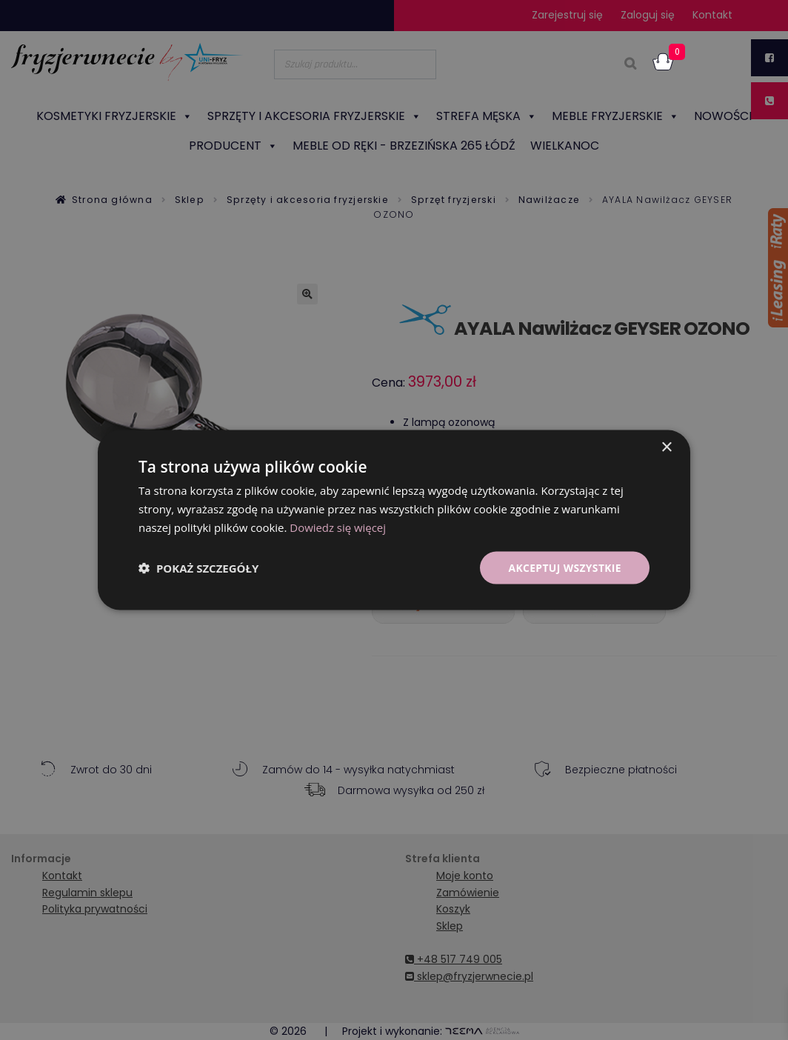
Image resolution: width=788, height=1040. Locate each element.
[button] (198, 567)
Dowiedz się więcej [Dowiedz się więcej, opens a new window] (338, 526)
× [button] (666, 447)
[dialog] (394, 520)
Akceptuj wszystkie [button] (564, 567)
